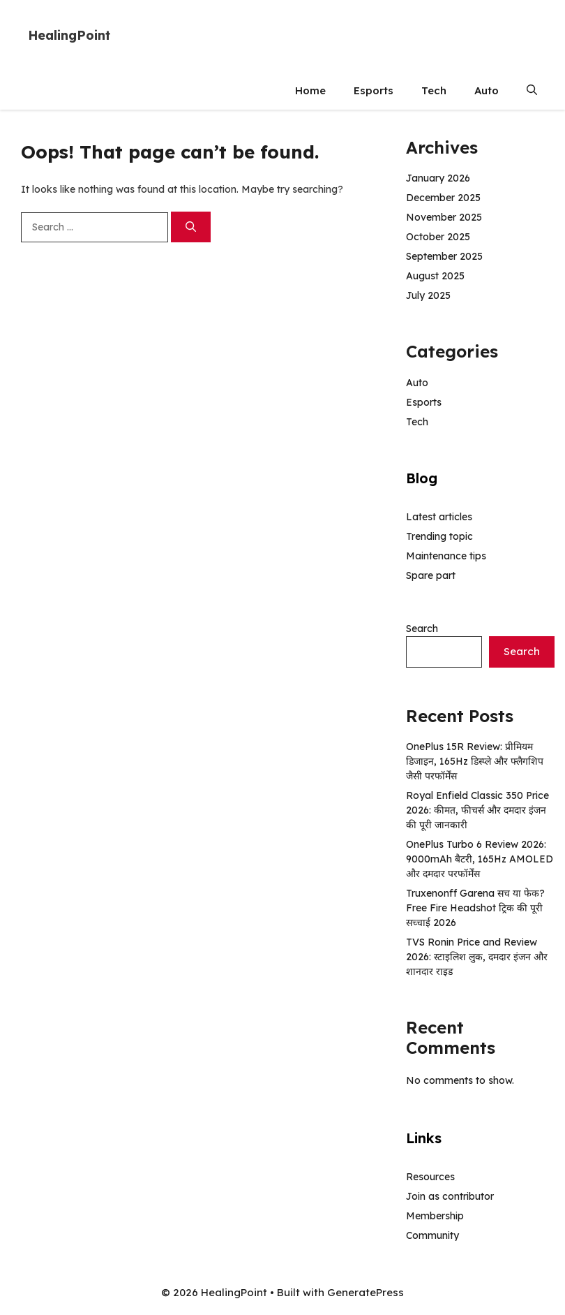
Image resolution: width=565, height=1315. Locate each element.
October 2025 (438, 236)
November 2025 (444, 217)
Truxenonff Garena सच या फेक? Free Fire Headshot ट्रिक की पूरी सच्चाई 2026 (475, 908)
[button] (532, 90)
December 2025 (443, 197)
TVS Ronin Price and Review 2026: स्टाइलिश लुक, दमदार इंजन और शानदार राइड (477, 957)
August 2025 (435, 276)
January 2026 (438, 178)
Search (422, 628)
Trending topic (439, 536)
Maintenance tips (446, 556)
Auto (486, 90)
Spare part (430, 575)
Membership (435, 1216)
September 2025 (444, 256)
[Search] (191, 227)
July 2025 (428, 295)
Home (310, 90)
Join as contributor (450, 1196)
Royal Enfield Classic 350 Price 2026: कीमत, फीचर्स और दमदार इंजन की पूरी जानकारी (477, 810)
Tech (433, 90)
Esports (373, 90)
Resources (430, 1176)
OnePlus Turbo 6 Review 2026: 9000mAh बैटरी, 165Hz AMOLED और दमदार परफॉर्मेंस (479, 859)
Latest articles (439, 516)
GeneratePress (365, 1292)
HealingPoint (69, 35)
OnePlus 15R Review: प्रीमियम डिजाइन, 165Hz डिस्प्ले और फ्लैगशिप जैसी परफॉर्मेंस (474, 761)
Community (432, 1235)
